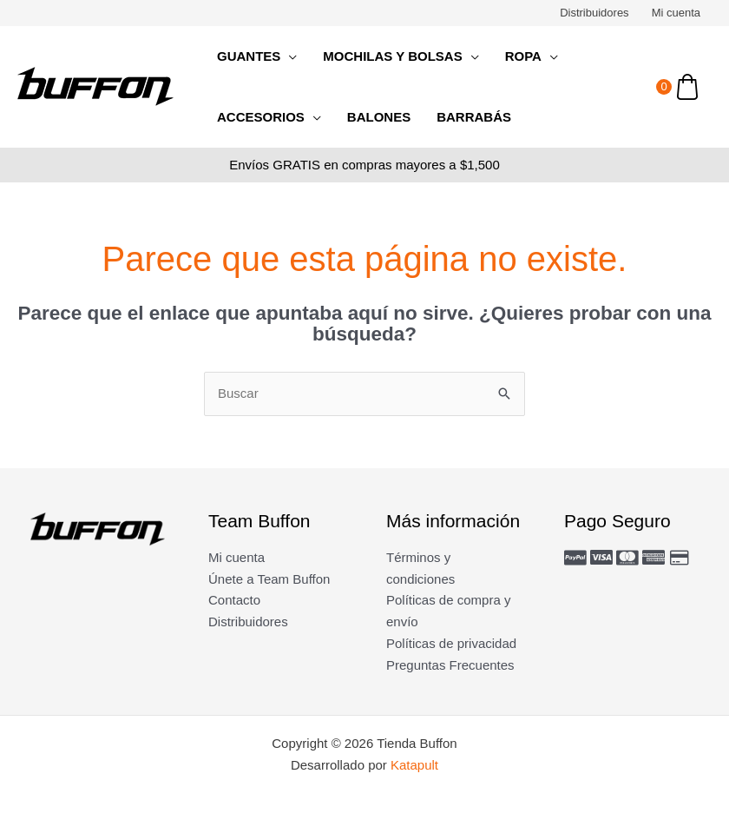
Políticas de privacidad (451, 643)
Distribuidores (594, 12)
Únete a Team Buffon (269, 579)
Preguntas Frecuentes (450, 665)
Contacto (234, 599)
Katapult (414, 764)
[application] (288, 56)
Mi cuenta (676, 12)
